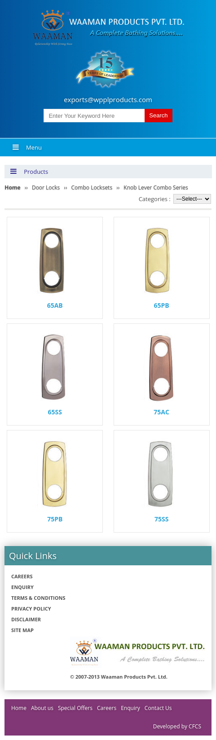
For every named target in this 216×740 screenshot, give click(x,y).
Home (18, 708)
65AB (55, 305)
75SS (161, 519)
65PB (161, 305)
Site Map (22, 630)
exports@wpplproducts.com (108, 99)
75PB (54, 519)
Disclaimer (26, 619)
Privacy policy (31, 608)
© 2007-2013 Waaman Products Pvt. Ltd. (119, 676)
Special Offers (75, 708)
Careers (22, 576)
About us (42, 708)
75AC (161, 412)
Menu (27, 147)
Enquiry (22, 587)
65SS (55, 412)
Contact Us (158, 708)
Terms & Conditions (38, 597)
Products (29, 171)
